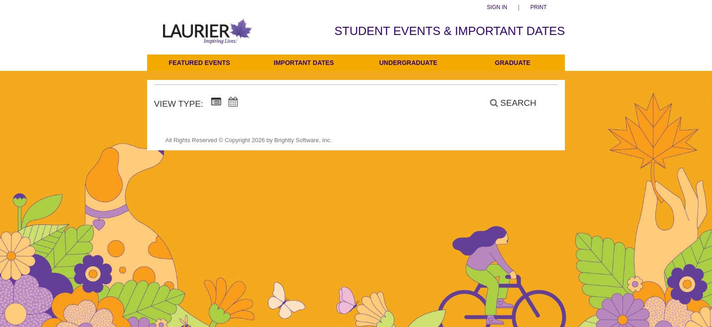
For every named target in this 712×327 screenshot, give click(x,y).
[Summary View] (216, 102)
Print (538, 7)
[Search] (508, 103)
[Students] (207, 37)
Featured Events (199, 62)
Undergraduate (408, 62)
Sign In (497, 7)
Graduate (512, 62)
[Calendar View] (232, 102)
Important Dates (304, 62)
